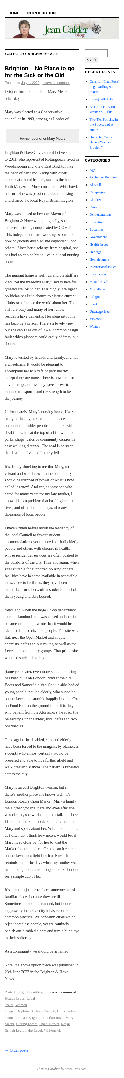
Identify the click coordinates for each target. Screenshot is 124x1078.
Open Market (49, 1024)
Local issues (98, 274)
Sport (93, 304)
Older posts (16, 1050)
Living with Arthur (103, 99)
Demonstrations (100, 215)
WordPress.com (75, 1069)
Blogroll (95, 185)
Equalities (34, 992)
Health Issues (15, 998)
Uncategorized (100, 312)
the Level (35, 1030)
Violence (96, 319)
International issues (103, 267)
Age (22, 992)
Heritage (95, 252)
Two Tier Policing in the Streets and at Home (104, 124)
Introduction (41, 13)
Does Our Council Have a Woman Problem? (102, 142)
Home (13, 13)
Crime (94, 207)
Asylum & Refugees (104, 177)
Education (97, 222)
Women (21, 1005)
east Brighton (31, 1017)
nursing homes (26, 1024)
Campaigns (97, 192)
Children (96, 200)
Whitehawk (52, 1030)
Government (98, 237)
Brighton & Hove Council (36, 1011)
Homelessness (99, 259)
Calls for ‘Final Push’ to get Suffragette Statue (104, 86)
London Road (53, 1017)
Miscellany (97, 289)
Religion (95, 297)
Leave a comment (55, 83)
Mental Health (99, 282)
